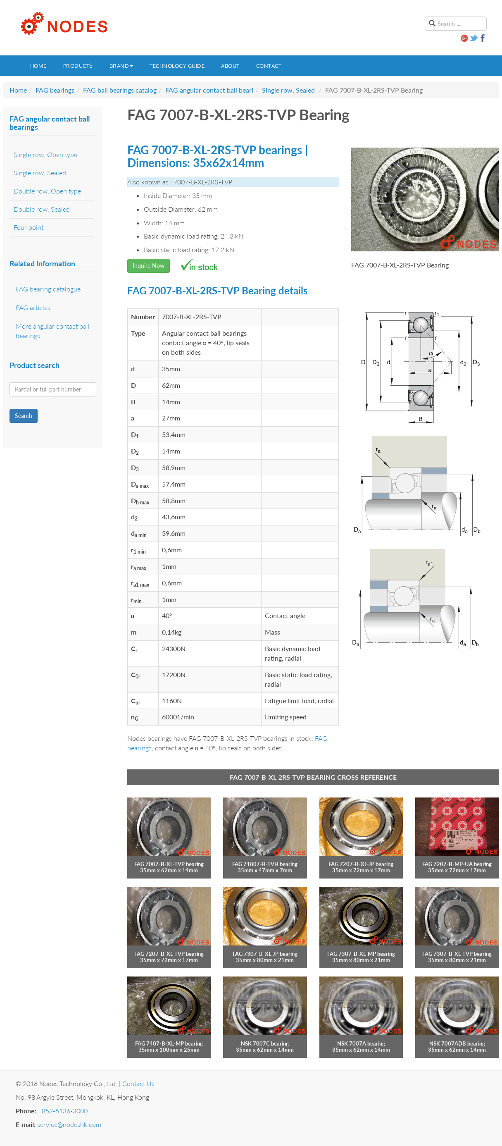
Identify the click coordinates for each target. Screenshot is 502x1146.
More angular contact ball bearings (53, 330)
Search (23, 415)
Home (38, 65)
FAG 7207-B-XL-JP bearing (360, 864)
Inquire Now (148, 265)
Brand (121, 65)
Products (78, 65)
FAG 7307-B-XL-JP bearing (265, 953)
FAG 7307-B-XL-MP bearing (361, 953)
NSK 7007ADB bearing (457, 1043)
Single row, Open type (45, 154)
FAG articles (33, 307)
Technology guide (177, 65)
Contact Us (138, 1083)
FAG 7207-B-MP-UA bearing (457, 864)
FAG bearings (55, 90)
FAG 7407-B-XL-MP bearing (169, 1043)
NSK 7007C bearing (265, 1043)
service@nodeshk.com (69, 1124)
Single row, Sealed (288, 90)
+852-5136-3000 (63, 1111)
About (230, 65)
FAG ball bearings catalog (120, 90)
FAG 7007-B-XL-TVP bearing (169, 864)
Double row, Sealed (42, 209)
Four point (28, 227)
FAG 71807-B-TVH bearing (264, 864)
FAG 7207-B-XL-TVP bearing (169, 953)
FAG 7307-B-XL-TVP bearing (457, 953)
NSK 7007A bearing (361, 1043)
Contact (269, 65)
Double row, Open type (47, 191)
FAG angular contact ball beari (209, 90)
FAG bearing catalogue (48, 289)
